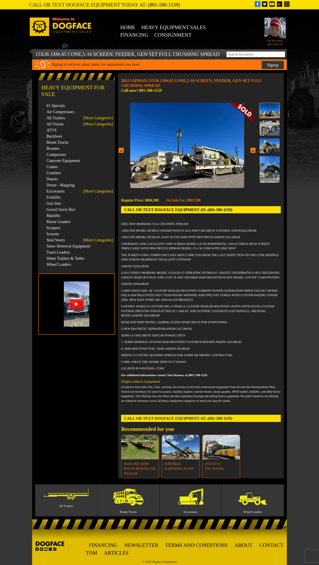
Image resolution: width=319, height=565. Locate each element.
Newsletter (141, 545)
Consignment (172, 35)
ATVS (51, 130)
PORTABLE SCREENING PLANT (179, 466)
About (243, 545)
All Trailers (55, 118)
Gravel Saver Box (60, 209)
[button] (76, 304)
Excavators (55, 191)
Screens (52, 234)
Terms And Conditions (196, 545)
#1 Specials (55, 105)
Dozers (52, 179)
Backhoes (54, 136)
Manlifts (53, 215)
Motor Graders (58, 221)
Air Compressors (60, 111)
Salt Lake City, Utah (147, 387)
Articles (116, 553)
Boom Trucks (57, 142)
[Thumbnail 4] (269, 169)
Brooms (52, 148)
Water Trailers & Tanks (65, 258)
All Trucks (55, 124)
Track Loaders (58, 252)
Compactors (56, 154)
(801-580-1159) (164, 5)
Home (127, 27)
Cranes (52, 166)
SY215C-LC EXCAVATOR (214, 466)
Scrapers (53, 228)
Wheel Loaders (58, 264)
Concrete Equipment (63, 160)
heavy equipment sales (173, 27)
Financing (134, 35)
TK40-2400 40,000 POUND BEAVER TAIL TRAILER (140, 468)
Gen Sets (53, 203)
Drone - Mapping (60, 185)
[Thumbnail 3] (269, 146)
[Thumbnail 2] (269, 128)
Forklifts (53, 197)
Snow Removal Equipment (68, 246)
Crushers (53, 173)
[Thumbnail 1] (269, 110)
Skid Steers (55, 240)
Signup (273, 65)
